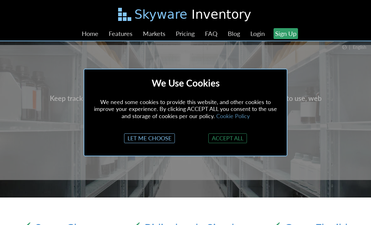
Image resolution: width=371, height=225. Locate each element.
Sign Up (285, 33)
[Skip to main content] (185, 15)
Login (257, 33)
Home (90, 33)
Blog (234, 33)
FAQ (211, 33)
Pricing (185, 33)
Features (121, 33)
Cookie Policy (233, 115)
